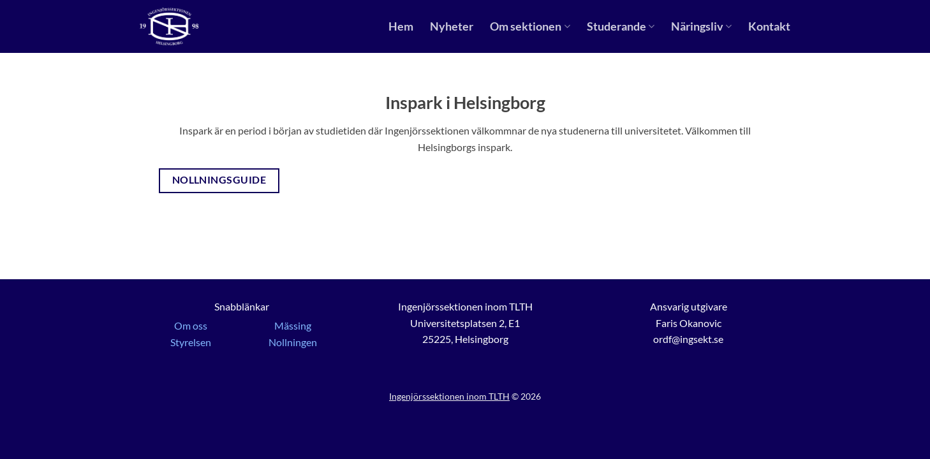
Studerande (620, 26)
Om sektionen (530, 26)
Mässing (292, 325)
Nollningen (293, 342)
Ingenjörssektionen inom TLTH (449, 396)
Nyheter (451, 26)
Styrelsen (190, 342)
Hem (400, 26)
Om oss (190, 325)
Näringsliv (701, 26)
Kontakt (769, 26)
